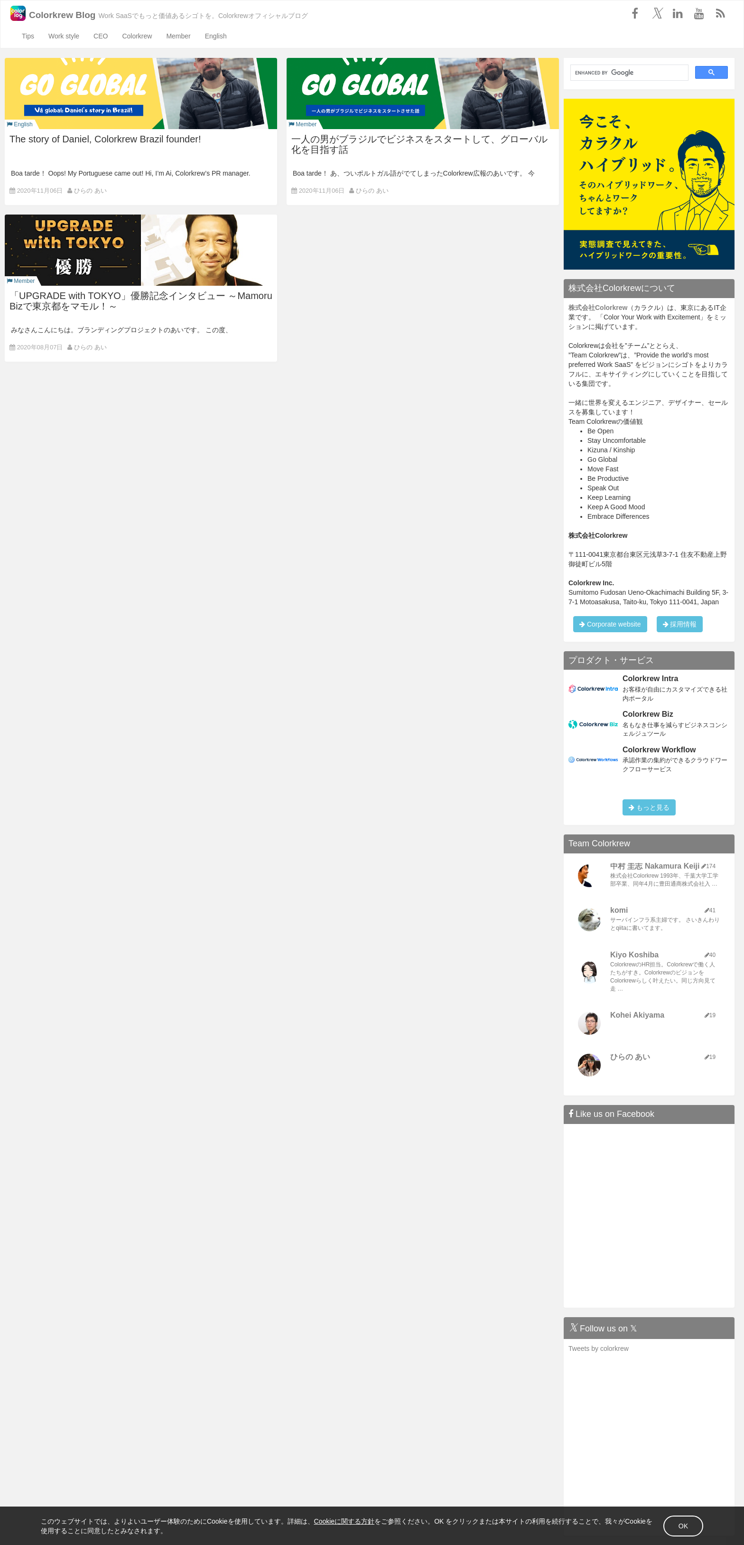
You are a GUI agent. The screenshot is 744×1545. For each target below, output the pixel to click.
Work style (63, 36)
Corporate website (610, 624)
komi (619, 910)
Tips (28, 36)
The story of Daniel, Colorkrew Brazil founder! (105, 139)
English (216, 36)
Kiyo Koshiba (634, 955)
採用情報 (680, 624)
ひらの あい (90, 190)
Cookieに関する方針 (351, 1520)
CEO (100, 36)
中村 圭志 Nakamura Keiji (655, 866)
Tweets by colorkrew (598, 1348)
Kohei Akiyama (637, 1015)
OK (676, 1525)
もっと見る (649, 807)
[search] (628, 72)
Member (178, 36)
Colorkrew (137, 36)
